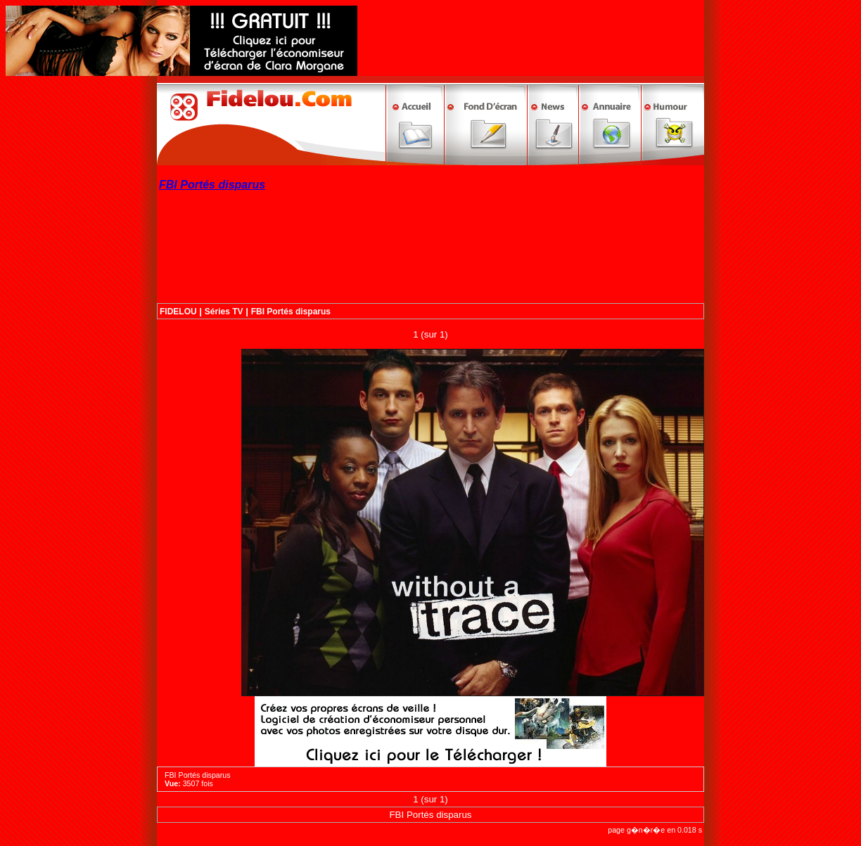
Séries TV (224, 311)
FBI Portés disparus (291, 311)
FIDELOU (178, 311)
